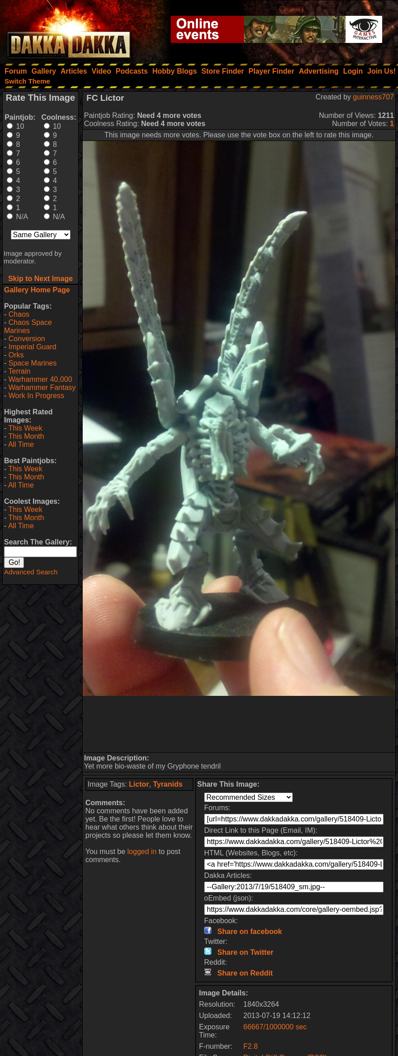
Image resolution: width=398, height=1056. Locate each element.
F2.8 (250, 1046)
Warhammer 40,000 (40, 379)
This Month (26, 436)
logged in (142, 851)
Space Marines (33, 363)
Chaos (19, 314)
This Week (25, 428)
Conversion (27, 339)
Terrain (19, 371)
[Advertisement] (239, 724)
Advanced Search (30, 572)
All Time (21, 444)
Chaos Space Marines (28, 326)
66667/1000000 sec (275, 1027)
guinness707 (373, 97)
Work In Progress (36, 395)
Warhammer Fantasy (42, 387)
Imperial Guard (32, 347)
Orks (16, 355)
